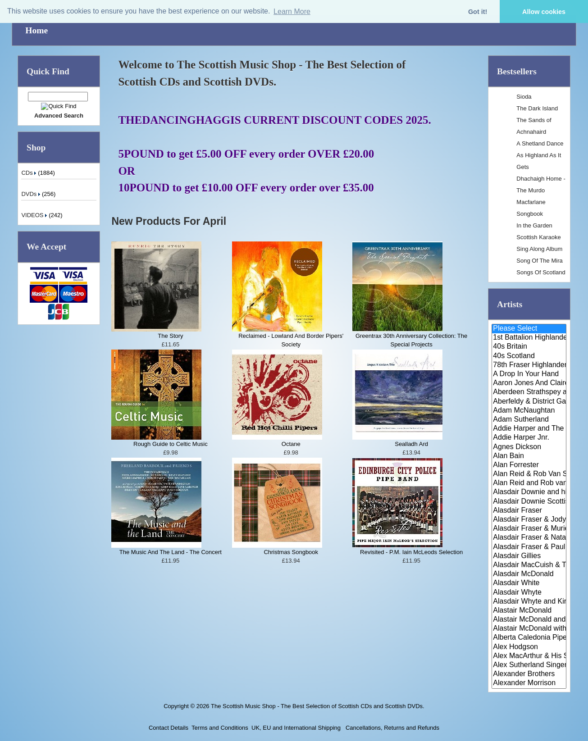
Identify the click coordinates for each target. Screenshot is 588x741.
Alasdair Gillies (529, 556)
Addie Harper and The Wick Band (529, 428)
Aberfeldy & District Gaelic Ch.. (529, 401)
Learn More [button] (291, 11)
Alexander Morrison (529, 683)
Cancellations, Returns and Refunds (391, 727)
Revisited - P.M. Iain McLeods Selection (411, 552)
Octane (291, 444)
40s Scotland (529, 356)
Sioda (523, 96)
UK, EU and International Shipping (296, 727)
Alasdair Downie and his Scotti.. (529, 492)
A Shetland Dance (539, 143)
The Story (170, 335)
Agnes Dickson (529, 447)
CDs (29, 172)
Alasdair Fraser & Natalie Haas (529, 537)
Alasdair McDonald (529, 574)
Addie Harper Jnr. (529, 437)
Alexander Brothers (529, 674)
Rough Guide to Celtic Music (170, 444)
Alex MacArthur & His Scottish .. (529, 656)
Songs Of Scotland (540, 272)
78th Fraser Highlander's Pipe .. (529, 365)
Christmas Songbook (291, 552)
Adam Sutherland (529, 419)
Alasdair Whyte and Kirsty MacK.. (529, 601)
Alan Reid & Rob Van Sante (529, 474)
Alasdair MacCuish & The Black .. (529, 565)
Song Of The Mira (539, 260)
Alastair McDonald (529, 610)
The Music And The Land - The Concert (170, 552)
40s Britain (529, 346)
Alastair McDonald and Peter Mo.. (529, 619)
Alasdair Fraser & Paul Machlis (529, 547)
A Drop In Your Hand (529, 374)
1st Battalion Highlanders (529, 337)
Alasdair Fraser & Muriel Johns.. (529, 528)
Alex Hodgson (529, 647)
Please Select (529, 328)
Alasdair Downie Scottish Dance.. (529, 501)
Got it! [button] (477, 11)
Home (36, 30)
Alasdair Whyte (529, 592)
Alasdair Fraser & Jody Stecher (529, 519)
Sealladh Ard (411, 444)
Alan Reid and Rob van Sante (529, 483)
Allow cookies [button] (543, 11)
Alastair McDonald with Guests (529, 628)
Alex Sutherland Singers (529, 665)
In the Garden (534, 225)
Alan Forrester (529, 465)
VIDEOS (35, 215)
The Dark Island (537, 108)
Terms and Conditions (219, 727)
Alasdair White (529, 583)
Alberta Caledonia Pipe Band (529, 637)
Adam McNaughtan (529, 410)
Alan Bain (529, 456)
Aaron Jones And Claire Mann (529, 383)
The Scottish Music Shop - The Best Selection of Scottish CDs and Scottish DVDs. (317, 706)
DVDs (31, 194)
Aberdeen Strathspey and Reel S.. (529, 392)
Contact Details (168, 727)
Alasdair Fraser (529, 510)
